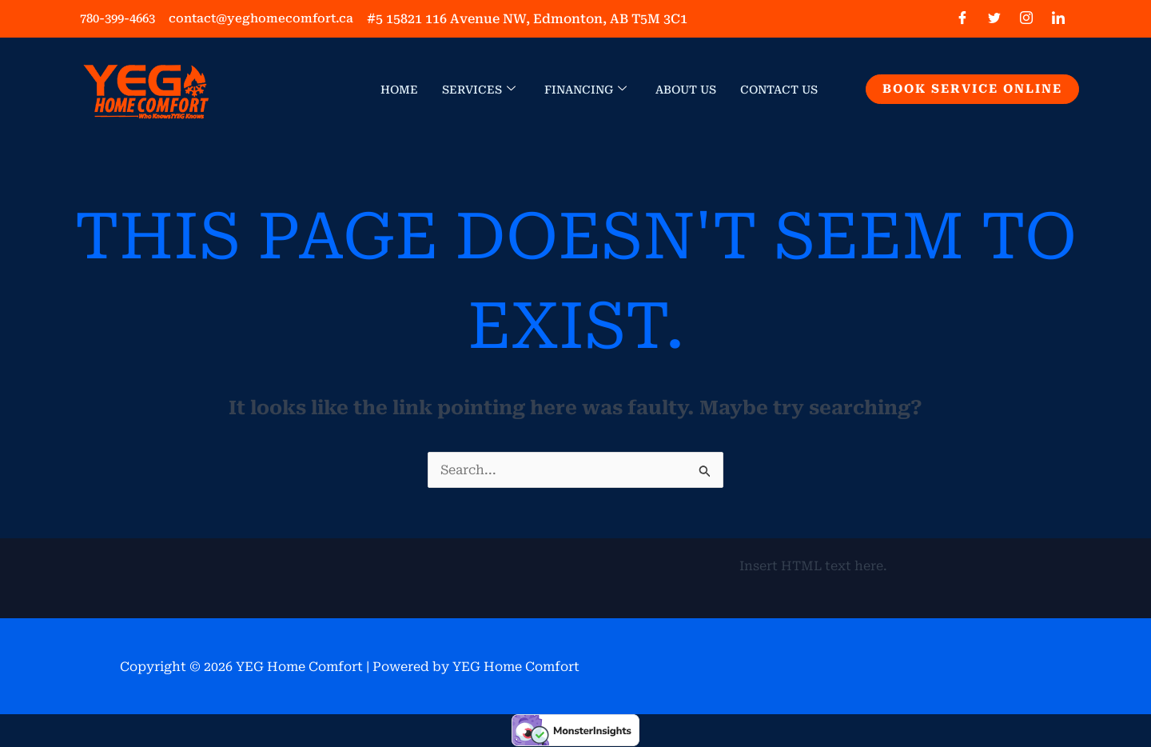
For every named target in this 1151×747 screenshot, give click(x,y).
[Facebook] (962, 19)
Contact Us (779, 89)
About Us (685, 89)
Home (399, 89)
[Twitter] (994, 19)
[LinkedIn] (1058, 19)
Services (479, 90)
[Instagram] (1026, 19)
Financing (585, 90)
